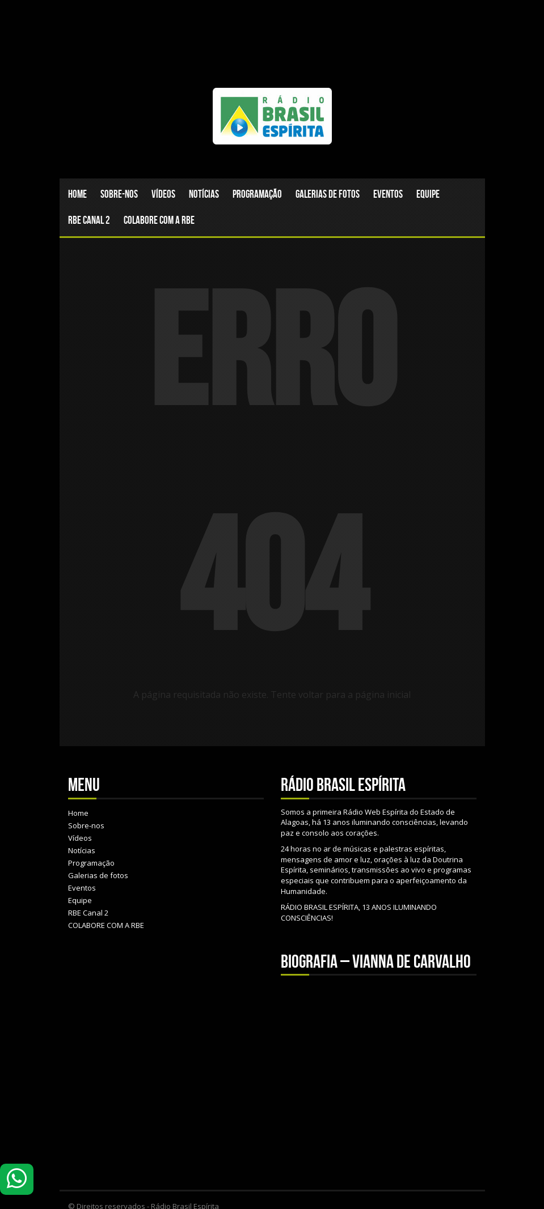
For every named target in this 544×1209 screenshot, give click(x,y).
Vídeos (163, 194)
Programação (257, 194)
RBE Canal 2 (89, 220)
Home (77, 194)
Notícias (204, 194)
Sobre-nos (119, 194)
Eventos (388, 194)
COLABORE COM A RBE (159, 220)
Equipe (428, 194)
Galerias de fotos (328, 194)
